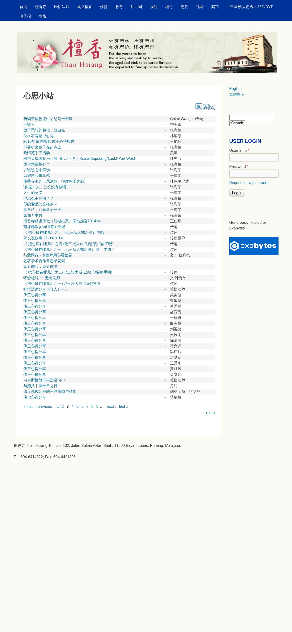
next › (111, 406)
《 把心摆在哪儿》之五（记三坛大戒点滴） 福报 (64, 232)
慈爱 (184, 7)
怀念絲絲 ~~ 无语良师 (41, 278)
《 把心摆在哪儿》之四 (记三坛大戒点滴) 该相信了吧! (68, 244)
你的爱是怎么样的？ (40, 204)
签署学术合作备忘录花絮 (44, 261)
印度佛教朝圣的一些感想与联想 (49, 392)
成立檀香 (84, 7)
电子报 (25, 16)
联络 (42, 16)
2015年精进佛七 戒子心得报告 (48, 141)
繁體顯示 (236, 94)
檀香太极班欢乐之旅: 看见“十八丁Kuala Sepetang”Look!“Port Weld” (79, 159)
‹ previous (43, 406)
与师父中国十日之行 (40, 386)
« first (28, 406)
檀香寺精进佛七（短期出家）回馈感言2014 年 (62, 221)
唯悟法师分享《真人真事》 (46, 289)
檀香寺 (40, 7)
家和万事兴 (32, 215)
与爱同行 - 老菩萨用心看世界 (47, 255)
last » (123, 406)
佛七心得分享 (34, 397)
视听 (200, 7)
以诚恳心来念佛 (36, 176)
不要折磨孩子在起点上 (42, 147)
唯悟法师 (61, 7)
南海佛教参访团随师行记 (44, 227)
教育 (119, 7)
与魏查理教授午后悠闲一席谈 (48, 119)
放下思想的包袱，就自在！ (46, 130)
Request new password (249, 183)
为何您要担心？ (36, 164)
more (210, 413)
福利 (153, 7)
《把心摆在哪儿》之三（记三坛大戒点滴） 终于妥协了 (69, 249)
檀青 (169, 7)
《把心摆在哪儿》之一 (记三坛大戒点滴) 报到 (61, 284)
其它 (215, 7)
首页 (23, 7)
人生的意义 (32, 193)
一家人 (29, 124)
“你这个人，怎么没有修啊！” (47, 187)
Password (238, 167)
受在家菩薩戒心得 (38, 136)
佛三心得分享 (34, 295)
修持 (104, 7)
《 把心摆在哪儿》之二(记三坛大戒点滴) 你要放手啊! (67, 272)
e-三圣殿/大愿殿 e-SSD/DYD (250, 7)
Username (239, 150)
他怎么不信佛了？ (38, 198)
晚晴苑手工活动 (36, 153)
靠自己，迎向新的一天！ (44, 210)
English (235, 89)
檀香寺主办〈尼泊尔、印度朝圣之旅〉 (55, 181)
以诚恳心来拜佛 (36, 170)
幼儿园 (136, 7)
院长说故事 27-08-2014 (43, 238)
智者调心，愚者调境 (40, 266)
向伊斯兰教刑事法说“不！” (45, 380)
